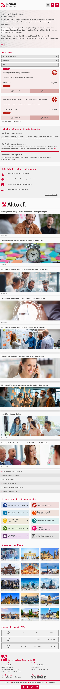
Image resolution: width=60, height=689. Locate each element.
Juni (51, 633)
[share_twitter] (32, 687)
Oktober (23, 646)
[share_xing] (23, 687)
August (37, 639)
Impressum (50, 682)
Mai (37, 633)
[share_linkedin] (37, 687)
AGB (7, 682)
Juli (23, 639)
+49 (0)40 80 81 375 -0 (12, 669)
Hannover (6, 86)
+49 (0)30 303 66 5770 (41, 669)
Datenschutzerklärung (36, 682)
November (37, 646)
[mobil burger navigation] (48, 5)
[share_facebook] (28, 687)
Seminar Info (15, 91)
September (51, 639)
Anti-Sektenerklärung (19, 682)
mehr (4, 44)
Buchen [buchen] (44, 91)
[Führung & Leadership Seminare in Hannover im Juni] (52, 5)
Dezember (51, 646)
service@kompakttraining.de (11, 677)
